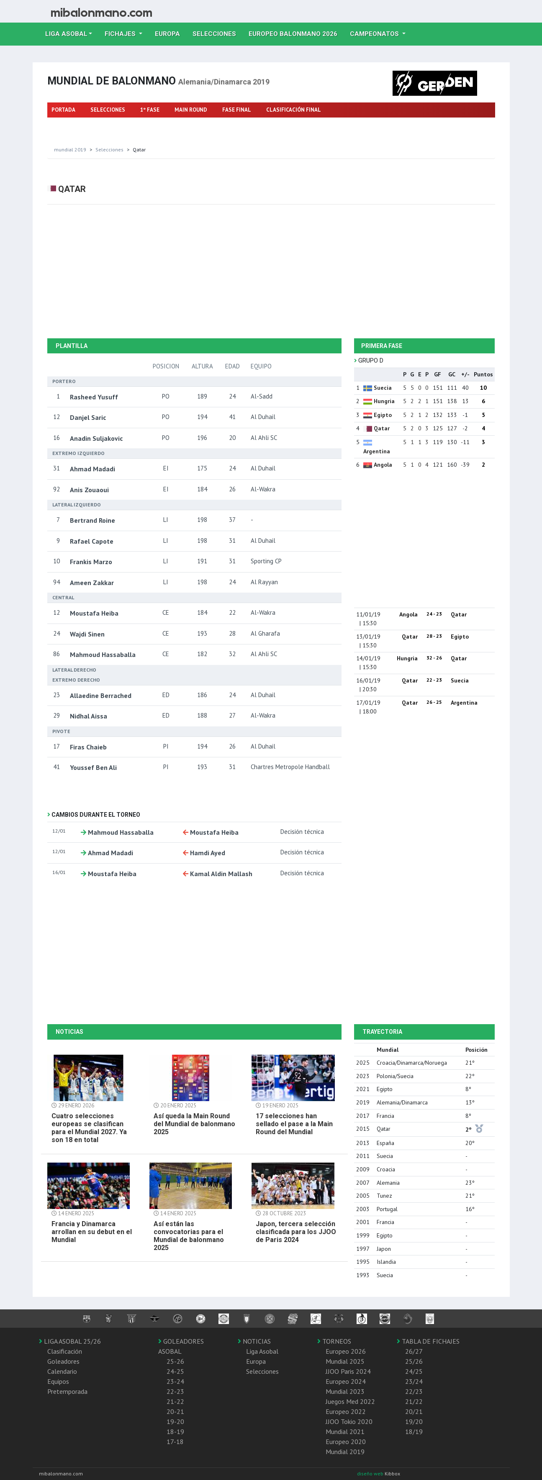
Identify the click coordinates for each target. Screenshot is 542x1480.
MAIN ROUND (191, 109)
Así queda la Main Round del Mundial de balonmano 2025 (194, 1124)
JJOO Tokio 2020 (349, 1421)
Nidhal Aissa (88, 716)
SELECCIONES (107, 109)
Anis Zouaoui (89, 490)
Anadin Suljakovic (96, 438)
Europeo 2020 (346, 1441)
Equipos (58, 1381)
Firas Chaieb (88, 747)
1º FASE (149, 109)
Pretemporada (67, 1391)
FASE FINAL (236, 109)
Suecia (383, 387)
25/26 (414, 1361)
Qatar (382, 428)
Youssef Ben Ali (93, 767)
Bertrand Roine (92, 520)
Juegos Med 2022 (350, 1401)
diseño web (371, 1473)
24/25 (414, 1371)
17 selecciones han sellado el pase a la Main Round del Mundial (294, 1124)
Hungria (384, 401)
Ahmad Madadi (92, 469)
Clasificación (64, 1351)
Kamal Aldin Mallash (221, 873)
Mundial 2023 (345, 1391)
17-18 (175, 1441)
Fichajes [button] (121, 34)
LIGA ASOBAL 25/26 (70, 1341)
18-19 (175, 1431)
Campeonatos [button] (375, 34)
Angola (383, 464)
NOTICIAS (254, 1341)
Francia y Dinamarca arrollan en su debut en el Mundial (91, 1232)
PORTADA (63, 109)
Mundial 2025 (345, 1361)
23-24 (175, 1381)
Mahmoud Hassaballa (103, 654)
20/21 (414, 1411)
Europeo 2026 (346, 1351)
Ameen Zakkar (92, 582)
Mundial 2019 (70, 149)
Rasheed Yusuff (94, 397)
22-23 (175, 1391)
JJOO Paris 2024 (348, 1371)
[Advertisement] (271, 271)
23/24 (414, 1381)
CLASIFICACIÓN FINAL (293, 109)
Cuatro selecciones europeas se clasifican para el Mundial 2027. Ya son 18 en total (89, 1128)
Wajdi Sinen (87, 634)
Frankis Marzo (91, 561)
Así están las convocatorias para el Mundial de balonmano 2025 (189, 1236)
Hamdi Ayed (207, 853)
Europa (170, 33)
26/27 (414, 1351)
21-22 (175, 1401)
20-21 (175, 1411)
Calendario (62, 1371)
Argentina (376, 451)
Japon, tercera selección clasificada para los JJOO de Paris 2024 (296, 1232)
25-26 (175, 1361)
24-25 (175, 1371)
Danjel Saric (88, 417)
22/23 (414, 1391)
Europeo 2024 (346, 1381)
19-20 (175, 1421)
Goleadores (63, 1361)
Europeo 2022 (346, 1411)
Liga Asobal (262, 1351)
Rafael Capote (91, 541)
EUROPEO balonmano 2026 (296, 33)
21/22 (414, 1401)
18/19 (414, 1431)
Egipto (383, 415)
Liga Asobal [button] (66, 34)
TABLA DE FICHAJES (428, 1341)
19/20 (414, 1421)
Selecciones (217, 33)
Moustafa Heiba (94, 613)
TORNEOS (334, 1341)
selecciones (109, 149)
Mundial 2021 (345, 1431)
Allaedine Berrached (100, 695)
